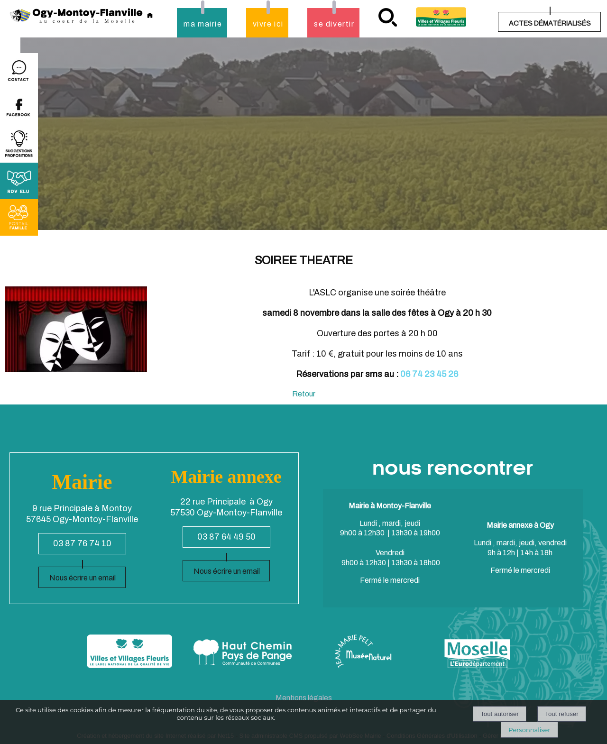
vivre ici (268, 24)
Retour (303, 394)
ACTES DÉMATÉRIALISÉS (550, 23)
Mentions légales (304, 698)
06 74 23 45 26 (429, 374)
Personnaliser (529, 730)
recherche (387, 17)
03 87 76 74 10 (82, 543)
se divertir (334, 24)
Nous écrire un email (82, 578)
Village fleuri (441, 17)
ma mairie (203, 24)
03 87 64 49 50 (226, 537)
